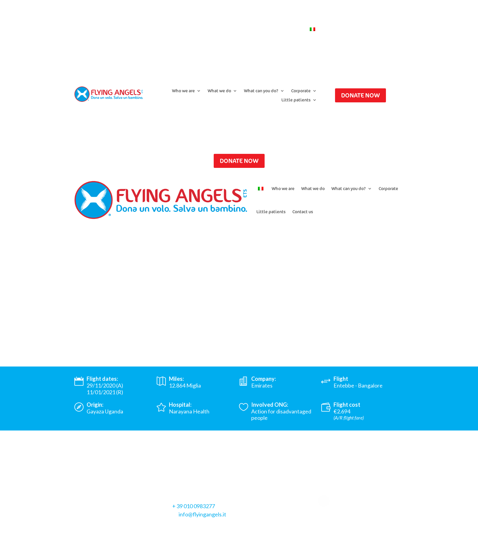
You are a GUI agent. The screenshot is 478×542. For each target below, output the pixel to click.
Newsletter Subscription (249, 29)
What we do (219, 91)
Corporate (301, 91)
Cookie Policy (127, 528)
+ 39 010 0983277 (193, 506)
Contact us (291, 29)
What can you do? (261, 91)
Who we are (183, 91)
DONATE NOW (360, 95)
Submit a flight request (194, 29)
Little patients (296, 100)
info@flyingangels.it (202, 514)
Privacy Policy (90, 528)
